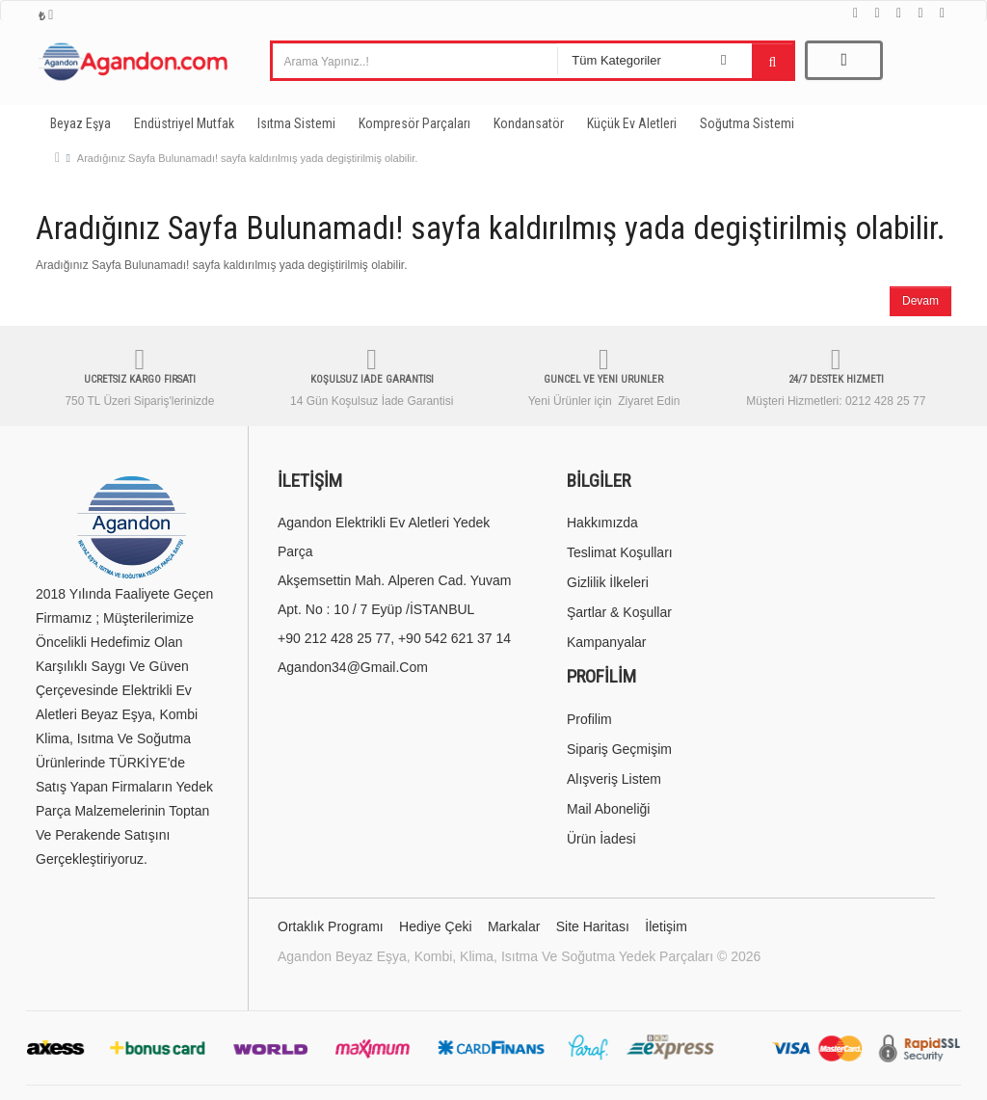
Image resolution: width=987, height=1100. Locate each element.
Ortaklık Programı (331, 926)
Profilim (589, 719)
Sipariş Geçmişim (619, 749)
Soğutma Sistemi (747, 123)
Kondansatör (529, 123)
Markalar (514, 926)
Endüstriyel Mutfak (184, 123)
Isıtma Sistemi (296, 123)
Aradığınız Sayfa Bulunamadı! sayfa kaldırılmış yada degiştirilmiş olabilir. (247, 158)
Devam (920, 301)
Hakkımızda (602, 522)
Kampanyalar (607, 642)
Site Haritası (592, 926)
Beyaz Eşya (80, 123)
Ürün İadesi (601, 838)
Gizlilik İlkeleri (608, 582)
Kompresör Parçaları (414, 123)
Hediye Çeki (435, 926)
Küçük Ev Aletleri (632, 123)
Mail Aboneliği (608, 809)
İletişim (666, 926)
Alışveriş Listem (614, 779)
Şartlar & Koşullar (619, 612)
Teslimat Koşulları (620, 552)
